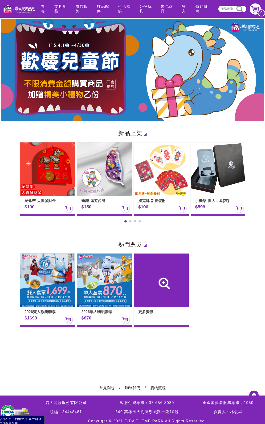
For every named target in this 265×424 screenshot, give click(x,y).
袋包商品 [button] (167, 8)
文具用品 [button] (60, 8)
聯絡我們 (132, 388)
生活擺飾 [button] (124, 8)
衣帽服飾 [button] (82, 8)
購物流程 (158, 388)
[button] (125, 221)
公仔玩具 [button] (145, 8)
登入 (184, 8)
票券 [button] (43, 8)
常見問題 (106, 388)
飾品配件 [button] (103, 8)
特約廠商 (202, 8)
